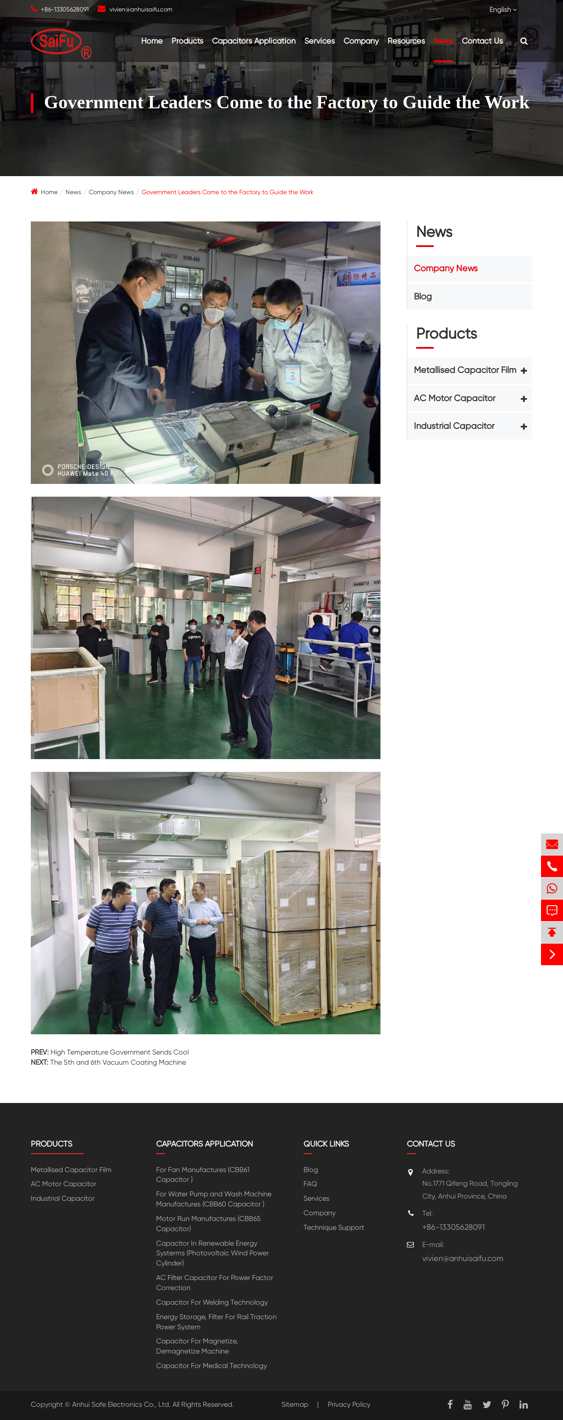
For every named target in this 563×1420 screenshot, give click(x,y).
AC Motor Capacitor (454, 398)
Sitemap (295, 1404)
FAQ (310, 1184)
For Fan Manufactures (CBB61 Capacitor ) (202, 1175)
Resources (406, 40)
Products (187, 40)
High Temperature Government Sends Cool (120, 1052)
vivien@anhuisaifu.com (141, 9)
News (443, 40)
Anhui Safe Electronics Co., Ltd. (121, 1404)
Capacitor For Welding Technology (212, 1302)
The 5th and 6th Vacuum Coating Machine (118, 1062)
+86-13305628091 (65, 9)
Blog (423, 296)
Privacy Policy (349, 1404)
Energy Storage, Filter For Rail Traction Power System (216, 1322)
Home (152, 40)
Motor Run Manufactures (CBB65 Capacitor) (208, 1223)
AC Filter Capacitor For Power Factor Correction (214, 1282)
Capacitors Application (254, 40)
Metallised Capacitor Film (465, 370)
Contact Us (482, 40)
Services (319, 40)
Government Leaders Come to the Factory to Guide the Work (228, 191)
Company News (111, 191)
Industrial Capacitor (454, 426)
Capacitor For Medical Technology (211, 1365)
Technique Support (333, 1227)
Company (361, 40)
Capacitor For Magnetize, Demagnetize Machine (197, 1346)
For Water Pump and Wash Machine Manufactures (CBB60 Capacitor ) (213, 1199)
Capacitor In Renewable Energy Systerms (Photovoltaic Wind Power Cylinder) (212, 1253)
